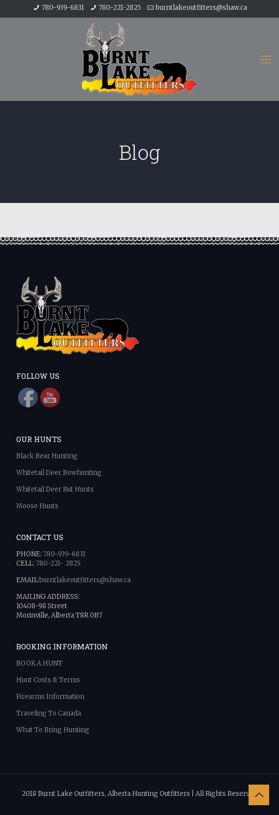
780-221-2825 (120, 7)
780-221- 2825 (58, 563)
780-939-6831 (63, 7)
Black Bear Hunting (47, 456)
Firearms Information (50, 696)
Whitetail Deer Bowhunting (59, 473)
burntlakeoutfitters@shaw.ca (201, 7)
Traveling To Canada (48, 713)
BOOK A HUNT (40, 663)
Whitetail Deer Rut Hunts (55, 489)
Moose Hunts (37, 506)
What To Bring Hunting (52, 730)
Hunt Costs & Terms (49, 680)
